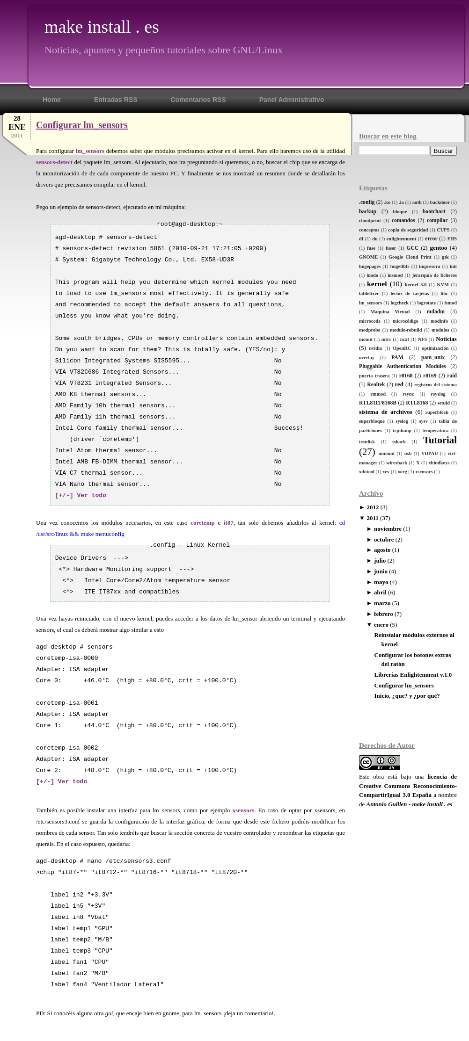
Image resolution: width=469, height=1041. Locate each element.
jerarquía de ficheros (434, 275)
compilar (437, 220)
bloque (400, 211)
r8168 (406, 376)
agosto (382, 549)
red (399, 384)
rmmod (378, 394)
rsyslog (438, 394)
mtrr (386, 339)
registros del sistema (435, 384)
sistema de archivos (385, 411)
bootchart (434, 212)
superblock (436, 412)
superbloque (372, 421)
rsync (408, 394)
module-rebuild (406, 330)
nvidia (375, 348)
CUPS (443, 229)
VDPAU (429, 453)
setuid (443, 402)
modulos (440, 330)
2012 (372, 507)
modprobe (369, 330)
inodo (372, 275)
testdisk (367, 441)
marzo (382, 603)
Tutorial (440, 439)
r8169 (430, 376)
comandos (403, 220)
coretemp (203, 522)
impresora (429, 266)
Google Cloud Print (410, 257)
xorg (402, 471)
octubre (384, 539)
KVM (442, 284)
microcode (370, 321)
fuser (391, 248)
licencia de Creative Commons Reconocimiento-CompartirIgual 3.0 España (408, 785)
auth (417, 202)
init (453, 266)
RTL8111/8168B (377, 403)
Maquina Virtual (390, 311)
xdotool (366, 471)
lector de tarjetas (409, 293)
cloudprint (370, 220)
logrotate (426, 302)
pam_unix (433, 357)
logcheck (399, 302)
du (375, 238)
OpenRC (402, 348)
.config (366, 202)
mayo (381, 582)
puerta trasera (374, 375)
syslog (402, 421)
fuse (371, 248)
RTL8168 (417, 403)
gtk (445, 257)
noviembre (388, 528)
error (431, 239)
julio (380, 560)
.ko (387, 202)
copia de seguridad (408, 229)
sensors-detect (54, 162)
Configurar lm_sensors (403, 685)
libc (444, 293)
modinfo (439, 321)
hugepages (370, 266)
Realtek (376, 385)
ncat (404, 339)
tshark (399, 441)
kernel (377, 284)
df (361, 238)
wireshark (396, 462)
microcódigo (405, 321)
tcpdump (402, 430)
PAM (397, 357)
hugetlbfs (400, 266)
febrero (383, 613)
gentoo (438, 247)
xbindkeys (438, 462)
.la (401, 202)
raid (452, 376)
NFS (422, 339)
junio (381, 571)
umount (387, 453)
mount (366, 339)
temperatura (435, 430)
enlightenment (402, 238)
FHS (452, 238)
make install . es (101, 26)
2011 (372, 517)
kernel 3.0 (415, 284)
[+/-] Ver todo (80, 496)
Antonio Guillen (386, 804)
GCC (412, 248)
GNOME (368, 257)
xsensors (424, 471)
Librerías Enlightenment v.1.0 (413, 674)
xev (385, 471)
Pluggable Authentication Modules (402, 366)
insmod (395, 275)
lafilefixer (369, 293)
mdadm (436, 312)
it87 (229, 522)
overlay (366, 357)
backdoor (440, 202)
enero (381, 624)
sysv (423, 421)
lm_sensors (370, 302)
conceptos (369, 229)
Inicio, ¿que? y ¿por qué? (407, 695)
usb (408, 453)
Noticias (446, 338)
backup (367, 212)
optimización (435, 348)
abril (380, 592)
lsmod (450, 302)
